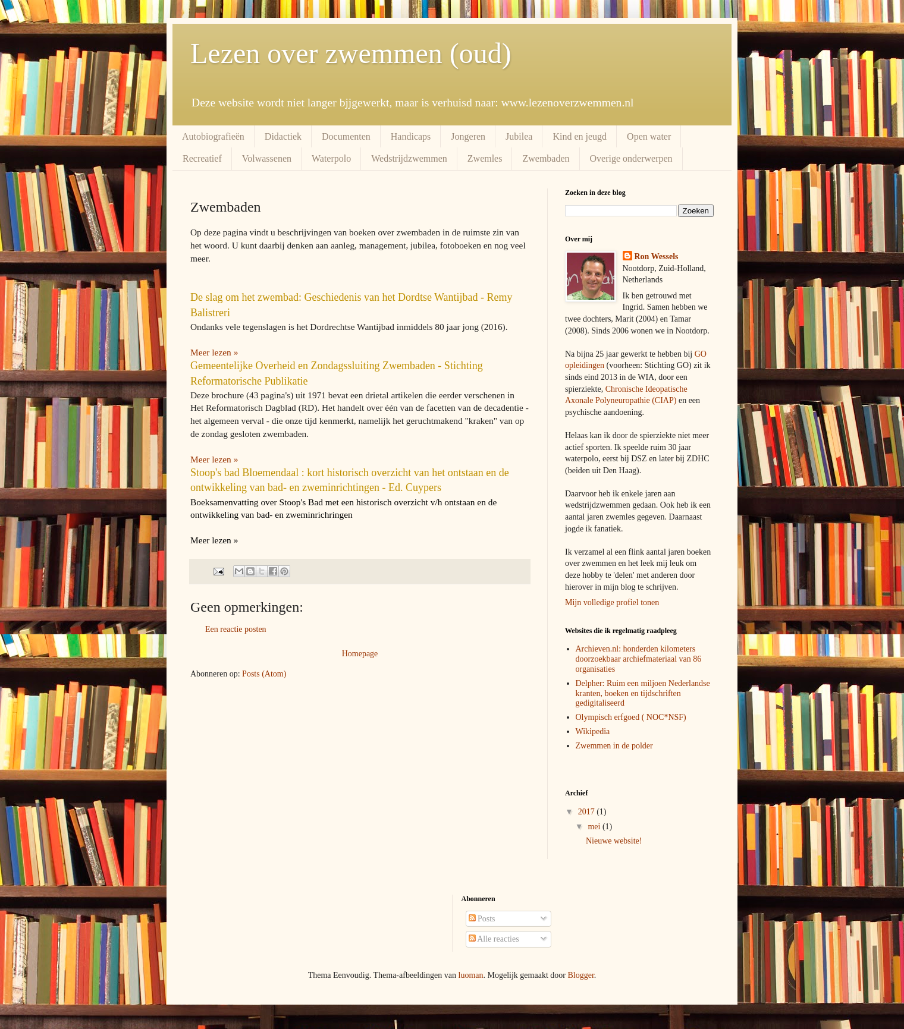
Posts (482, 918)
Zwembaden (545, 158)
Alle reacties (494, 938)
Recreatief (202, 158)
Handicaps (411, 136)
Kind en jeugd (580, 136)
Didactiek (283, 136)
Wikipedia (593, 731)
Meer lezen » (214, 459)
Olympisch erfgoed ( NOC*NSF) (631, 717)
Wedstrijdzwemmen (409, 158)
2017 (587, 811)
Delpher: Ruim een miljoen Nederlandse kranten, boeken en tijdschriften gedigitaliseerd (643, 693)
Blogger (580, 975)
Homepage (360, 653)
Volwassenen (266, 158)
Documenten (346, 136)
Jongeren (468, 136)
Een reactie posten (235, 629)
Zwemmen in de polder (614, 745)
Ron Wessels (657, 256)
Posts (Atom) (264, 673)
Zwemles (485, 158)
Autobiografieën (213, 136)
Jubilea (519, 136)
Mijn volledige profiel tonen (612, 602)
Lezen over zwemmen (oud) (350, 53)
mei (595, 826)
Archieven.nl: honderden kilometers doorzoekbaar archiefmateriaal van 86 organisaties (639, 659)
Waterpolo (331, 158)
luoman (471, 975)
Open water (649, 136)
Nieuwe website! (614, 840)
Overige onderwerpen (631, 158)
